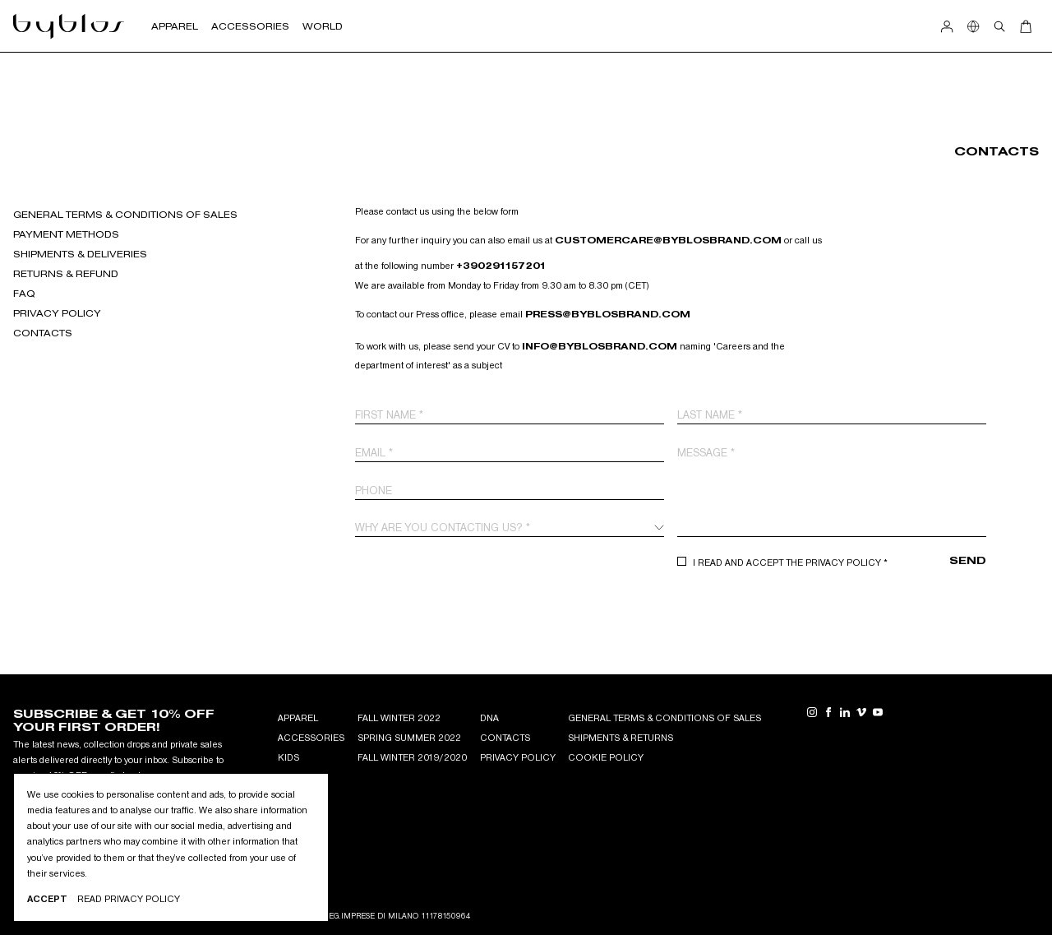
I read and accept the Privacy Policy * (790, 562)
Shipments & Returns (620, 737)
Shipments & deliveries (80, 254)
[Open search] (999, 26)
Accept (47, 899)
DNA (489, 718)
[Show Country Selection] (973, 26)
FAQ (24, 293)
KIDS (288, 757)
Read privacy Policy (128, 899)
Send (967, 560)
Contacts (42, 333)
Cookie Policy (606, 757)
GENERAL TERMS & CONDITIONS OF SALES (125, 214)
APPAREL (298, 718)
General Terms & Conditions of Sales (664, 718)
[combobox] (509, 527)
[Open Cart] (1026, 26)
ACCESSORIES (311, 737)
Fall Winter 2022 (399, 718)
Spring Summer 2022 (409, 737)
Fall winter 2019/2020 (412, 757)
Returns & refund (65, 274)
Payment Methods (66, 234)
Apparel (174, 26)
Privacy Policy (57, 313)
